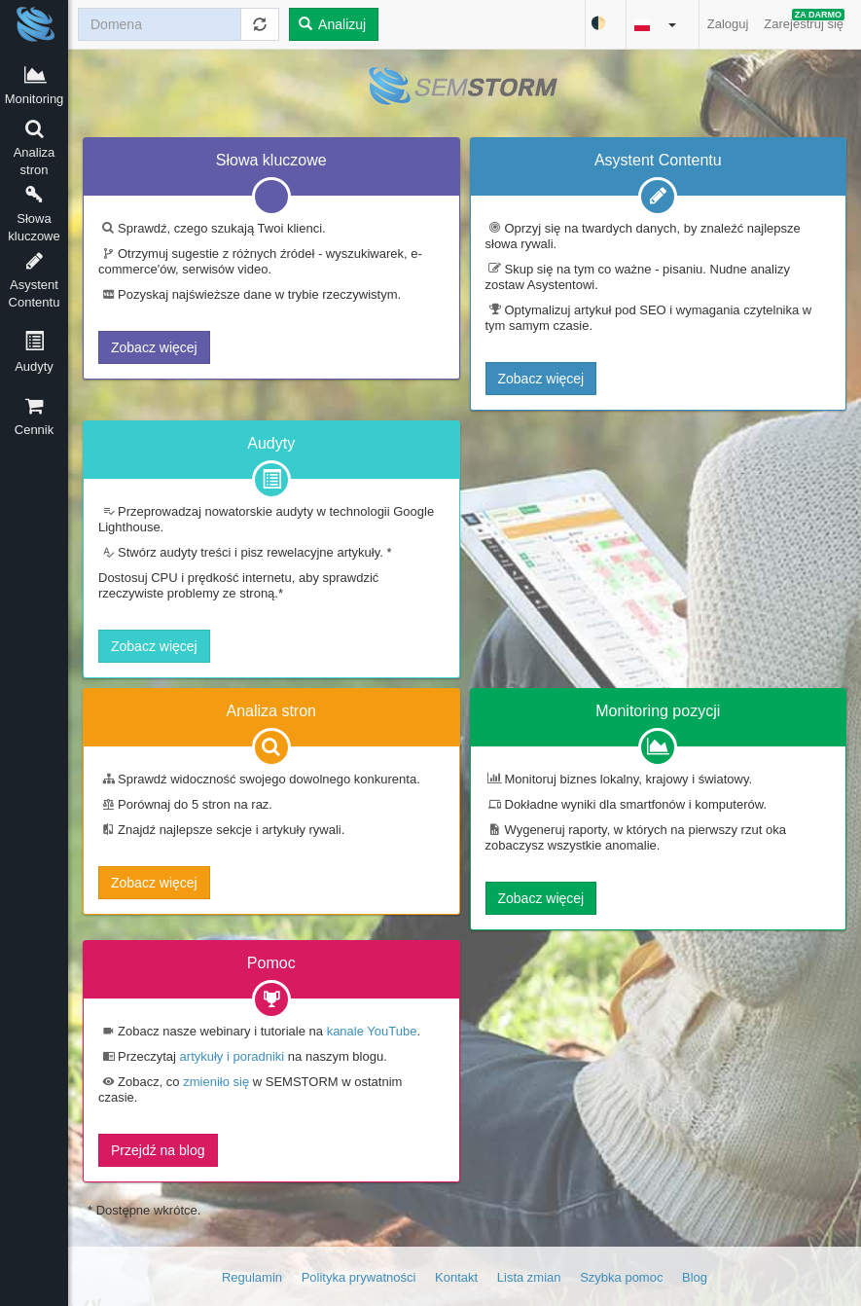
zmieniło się (216, 1081)
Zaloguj (728, 24)
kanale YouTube (372, 1031)
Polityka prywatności (359, 1277)
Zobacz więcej (154, 347)
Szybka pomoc (621, 1277)
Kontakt (456, 1277)
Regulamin (252, 1277)
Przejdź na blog (158, 1150)
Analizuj (333, 24)
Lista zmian (529, 1277)
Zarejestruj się (804, 20)
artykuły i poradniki (232, 1056)
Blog (694, 1277)
